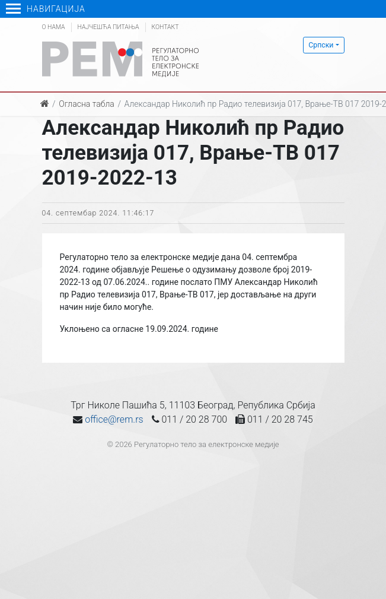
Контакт (165, 27)
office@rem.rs (114, 419)
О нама (53, 27)
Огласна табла (86, 104)
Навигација (45, 9)
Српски (320, 45)
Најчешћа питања (108, 27)
